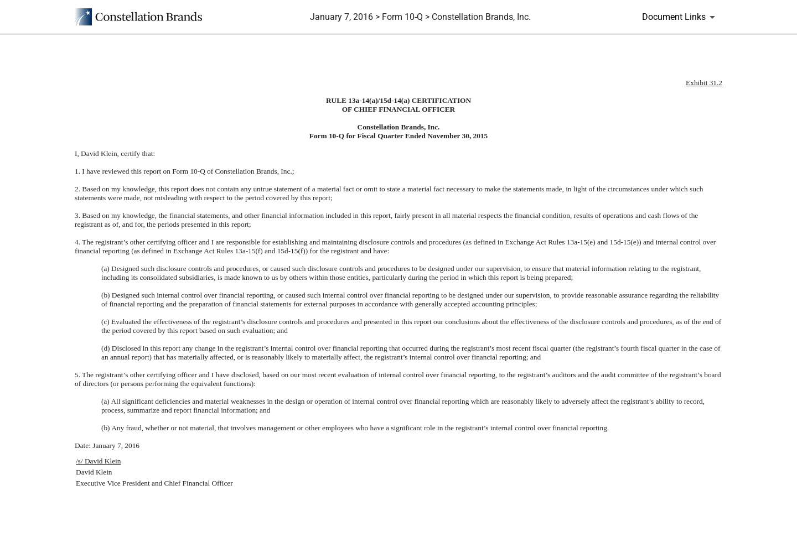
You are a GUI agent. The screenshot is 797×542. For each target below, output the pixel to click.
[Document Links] (680, 17)
